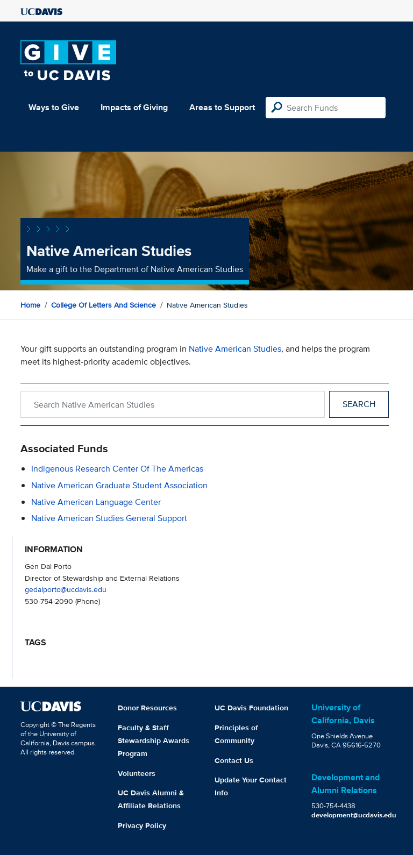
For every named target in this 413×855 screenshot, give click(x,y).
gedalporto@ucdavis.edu (65, 589)
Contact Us (234, 760)
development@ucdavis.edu (353, 815)
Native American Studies (235, 349)
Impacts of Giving (134, 107)
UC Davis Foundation (251, 707)
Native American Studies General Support (109, 518)
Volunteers (136, 773)
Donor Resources (147, 707)
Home (30, 305)
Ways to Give (54, 107)
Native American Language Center (96, 502)
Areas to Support (222, 107)
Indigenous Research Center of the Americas (117, 468)
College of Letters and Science (103, 305)
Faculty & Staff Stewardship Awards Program (153, 740)
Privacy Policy (142, 825)
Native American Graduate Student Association (119, 485)
